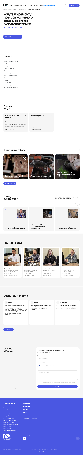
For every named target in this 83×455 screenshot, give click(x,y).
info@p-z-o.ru (47, 275)
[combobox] (40, 365)
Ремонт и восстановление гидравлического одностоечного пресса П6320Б (23, 126)
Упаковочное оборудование (9, 430)
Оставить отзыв (8, 329)
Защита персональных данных (37, 446)
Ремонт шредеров (7, 428)
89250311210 (27, 273)
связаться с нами (74, 5)
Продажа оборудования (49, 5)
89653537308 (8, 273)
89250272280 (66, 273)
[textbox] (38, 365)
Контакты (36, 5)
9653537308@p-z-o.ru (10, 275)
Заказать (12, 37)
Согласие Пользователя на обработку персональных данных (44, 449)
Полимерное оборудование (9, 420)
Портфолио (29, 5)
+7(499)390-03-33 (27, 417)
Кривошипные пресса (36, 129)
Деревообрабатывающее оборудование (9, 410)
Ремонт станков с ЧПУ (8, 426)
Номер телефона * (41, 362)
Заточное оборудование (8, 413)
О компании (23, 5)
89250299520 (47, 273)
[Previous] (74, 150)
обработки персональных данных (68, 383)
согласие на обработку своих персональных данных (52, 382)
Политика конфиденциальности (10, 446)
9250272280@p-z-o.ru (68, 275)
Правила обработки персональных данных (12, 449)
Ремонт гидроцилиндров (8, 422)
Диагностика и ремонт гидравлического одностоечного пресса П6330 (22, 121)
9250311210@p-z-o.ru (29, 275)
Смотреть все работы (10, 183)
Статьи (41, 5)
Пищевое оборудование (8, 418)
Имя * (38, 355)
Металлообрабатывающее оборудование (9, 415)
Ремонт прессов (41, 116)
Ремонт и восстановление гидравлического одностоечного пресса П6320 (23, 124)
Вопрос (39, 369)
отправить (57, 386)
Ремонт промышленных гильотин (10, 424)
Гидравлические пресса (15, 116)
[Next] (78, 150)
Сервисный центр (14, 5)
